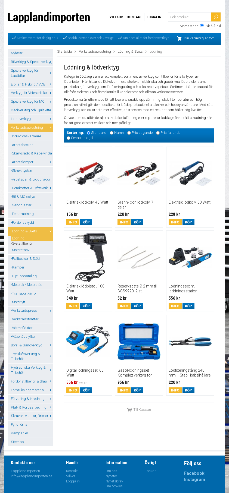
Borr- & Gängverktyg (32, 345)
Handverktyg (32, 119)
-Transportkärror (24, 293)
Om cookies (114, 486)
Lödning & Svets (130, 51)
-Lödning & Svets (32, 231)
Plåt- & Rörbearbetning (32, 407)
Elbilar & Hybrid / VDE (32, 84)
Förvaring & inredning (32, 399)
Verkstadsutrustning (32, 127)
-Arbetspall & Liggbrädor (30, 179)
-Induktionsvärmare (26, 136)
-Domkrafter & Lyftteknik (32, 188)
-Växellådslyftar (23, 336)
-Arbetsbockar (22, 145)
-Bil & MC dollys (23, 197)
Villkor (116, 17)
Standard (98, 133)
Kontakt (134, 17)
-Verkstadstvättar (25, 319)
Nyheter (17, 53)
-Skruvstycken (21, 171)
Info (73, 222)
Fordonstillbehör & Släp (32, 381)
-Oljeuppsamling (24, 276)
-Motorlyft (18, 302)
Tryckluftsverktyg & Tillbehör (32, 356)
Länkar (150, 471)
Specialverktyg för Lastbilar (32, 73)
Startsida (64, 51)
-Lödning (17, 238)
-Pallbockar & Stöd (25, 259)
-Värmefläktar (22, 328)
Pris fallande (170, 133)
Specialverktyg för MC (32, 101)
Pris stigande (142, 133)
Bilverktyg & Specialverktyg (32, 62)
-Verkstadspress (32, 310)
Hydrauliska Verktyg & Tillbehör (32, 370)
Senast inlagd (82, 138)
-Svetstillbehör (22, 243)
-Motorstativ (20, 250)
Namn (119, 133)
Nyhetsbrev (114, 481)
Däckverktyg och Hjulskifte (32, 110)
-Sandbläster (32, 205)
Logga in (154, 17)
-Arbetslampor (32, 162)
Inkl (218, 26)
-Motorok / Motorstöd (26, 285)
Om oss (111, 471)
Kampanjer (19, 433)
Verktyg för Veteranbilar (32, 93)
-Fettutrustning (22, 214)
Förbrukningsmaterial (32, 390)
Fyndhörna (19, 424)
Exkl (208, 26)
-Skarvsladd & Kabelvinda (31, 153)
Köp (86, 222)
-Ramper (17, 267)
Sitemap (17, 442)
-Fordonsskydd (22, 222)
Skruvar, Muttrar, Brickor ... (32, 416)
